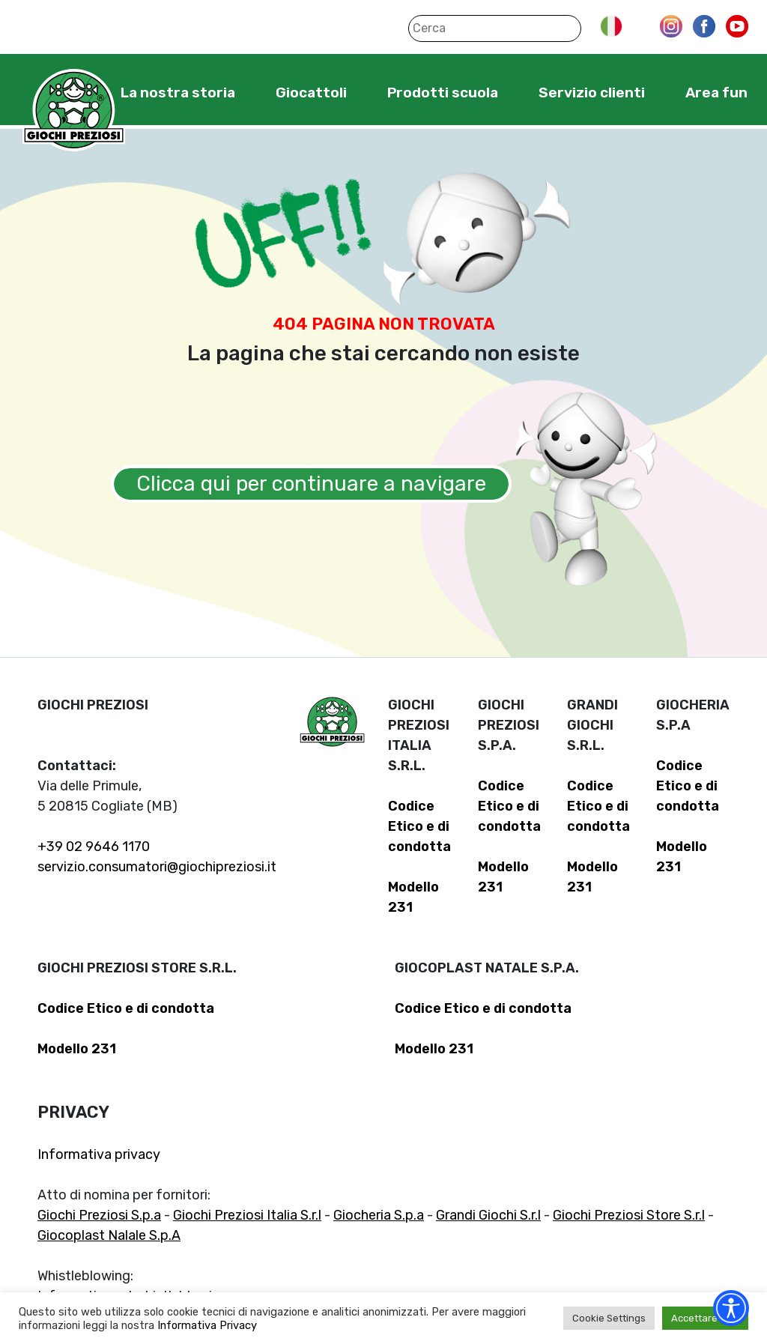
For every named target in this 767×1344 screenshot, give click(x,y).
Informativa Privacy (207, 1325)
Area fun (716, 92)
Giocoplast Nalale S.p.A (109, 1235)
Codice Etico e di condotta (419, 826)
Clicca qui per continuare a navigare (311, 483)
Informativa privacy (98, 1154)
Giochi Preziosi (73, 110)
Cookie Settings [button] (609, 1318)
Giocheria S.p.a (378, 1215)
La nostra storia (178, 92)
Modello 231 (76, 1049)
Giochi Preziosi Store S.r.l (629, 1215)
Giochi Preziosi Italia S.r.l (247, 1215)
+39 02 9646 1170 (93, 846)
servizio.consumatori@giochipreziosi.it (156, 867)
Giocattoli (311, 92)
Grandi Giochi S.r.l (488, 1215)
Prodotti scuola (442, 92)
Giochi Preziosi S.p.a (99, 1215)
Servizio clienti (592, 92)
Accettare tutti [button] (705, 1318)
